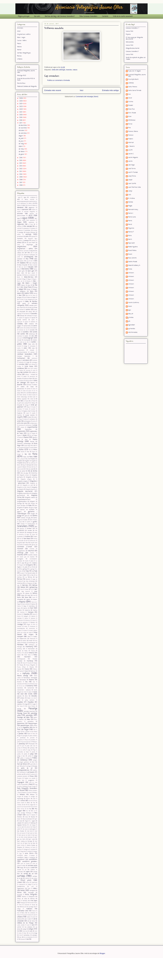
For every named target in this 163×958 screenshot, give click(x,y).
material (33, 616)
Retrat (19, 50)
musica (19, 669)
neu (26, 682)
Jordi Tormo (131, 169)
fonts (18, 465)
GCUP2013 (31, 510)
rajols (34, 786)
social (32, 868)
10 (33, 204)
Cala (22, 299)
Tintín (28, 903)
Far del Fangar (33, 435)
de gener (22, 154)
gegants (19, 512)
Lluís (129, 195)
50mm (34, 205)
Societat (19, 870)
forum (24, 467)
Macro (19, 44)
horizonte (21, 541)
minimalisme (21, 628)
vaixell (33, 917)
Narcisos (32, 671)
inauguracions (21, 551)
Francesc (130, 135)
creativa (21, 370)
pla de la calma (21, 750)
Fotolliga (19, 503)
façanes (19, 435)
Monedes (24, 643)
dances (18, 377)
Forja (24, 465)
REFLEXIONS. (130, 42)
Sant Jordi (31, 839)
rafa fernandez (132, 332)
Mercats (32, 622)
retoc (34, 799)
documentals (20, 389)
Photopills (34, 742)
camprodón (22, 312)
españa (33, 413)
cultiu (34, 370)
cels (32, 336)
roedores (33, 815)
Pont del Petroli (22, 764)
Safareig (33, 823)
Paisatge (33, 708)
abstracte (25, 210)
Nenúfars (19, 682)
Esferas (19, 411)
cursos (19, 375)
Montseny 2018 (21, 649)
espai (27, 413)
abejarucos (31, 207)
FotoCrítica (34, 473)
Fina (129, 128)
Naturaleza (23, 680)
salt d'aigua (32, 825)
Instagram (20, 559)
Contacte (105, 16)
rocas (27, 815)
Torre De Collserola (24, 905)
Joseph (130, 180)
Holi (20, 539)
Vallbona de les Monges (25, 923)
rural (20, 821)
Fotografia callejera (22, 481)
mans (18, 608)
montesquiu (31, 645)
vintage (35, 933)
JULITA (130, 150)
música (26, 669)
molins (24, 641)
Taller (29, 888)
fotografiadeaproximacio (23, 499)
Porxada (35, 766)
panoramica (20, 724)
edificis (25, 393)
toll (32, 903)
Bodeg (35, 287)
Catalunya (32, 334)
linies (21, 589)
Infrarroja (20, 553)
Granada (23, 524)
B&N (35, 261)
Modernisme (22, 639)
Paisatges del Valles (23, 717)
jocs (28, 563)
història (27, 537)
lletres (35, 593)
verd (33, 925)
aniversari (20, 236)
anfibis (19, 234)
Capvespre (19, 322)
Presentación (23, 772)
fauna (26, 437)
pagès (34, 704)
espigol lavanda (30, 415)
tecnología (19, 895)
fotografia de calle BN (29, 485)
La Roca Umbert (22, 575)
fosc (35, 467)
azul (28, 261)
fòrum (29, 467)
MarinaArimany (133, 210)
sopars (28, 872)
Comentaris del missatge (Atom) (87, 96)
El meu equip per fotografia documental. (134, 38)
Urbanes (19, 59)
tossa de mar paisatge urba (29, 907)
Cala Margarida (29, 299)
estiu (34, 421)
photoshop (22, 744)
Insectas (32, 553)
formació (29, 465)
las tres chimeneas (29, 581)
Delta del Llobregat (58, 70)
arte (31, 253)
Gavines (22, 510)
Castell (18, 332)
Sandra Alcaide (132, 262)
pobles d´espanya (25, 758)
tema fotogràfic (31, 894)
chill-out (19, 338)
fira (28, 452)
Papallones (26, 728)
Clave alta (31, 344)
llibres (23, 595)
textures (25, 901)
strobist (19, 882)
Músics (35, 669)
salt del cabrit (20, 827)
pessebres (32, 740)
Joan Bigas (131, 165)
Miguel (28, 624)
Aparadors (20, 239)
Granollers (22, 526)
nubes (29, 692)
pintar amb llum (31, 746)
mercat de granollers (22, 622)
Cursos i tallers (22, 41)
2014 (21, 163)
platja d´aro (21, 756)
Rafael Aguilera (133, 247)
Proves (32, 776)
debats (25, 377)
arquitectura (21, 246)
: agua (18, 197)
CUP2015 (34, 372)
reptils (28, 799)
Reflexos (32, 795)
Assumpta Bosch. (133, 79)
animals (28, 234)
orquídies (19, 704)
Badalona (22, 263)
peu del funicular (26, 742)
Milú (34, 624)
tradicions (29, 909)
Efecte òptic (32, 397)
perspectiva (20, 740)
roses (18, 819)
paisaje (19, 709)
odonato (19, 696)
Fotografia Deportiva (31, 489)
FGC (30, 450)
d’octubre (22, 131)
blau (29, 285)
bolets (27, 293)
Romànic (19, 817)
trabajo (18, 909)
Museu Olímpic (21, 667)
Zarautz (23, 939)
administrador (21, 216)
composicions (20, 350)
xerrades (34, 935)
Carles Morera (132, 87)
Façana (33, 433)
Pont (33, 762)
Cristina (130, 102)
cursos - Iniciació (30, 374)
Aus (27, 259)
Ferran (130, 124)
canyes (35, 316)
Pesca (26, 740)
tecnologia (31, 893)
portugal (29, 766)
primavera (31, 772)
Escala (33, 407)
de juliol (21, 138)
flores (24, 457)
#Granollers (23, 203)
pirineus (32, 748)
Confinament (21, 358)
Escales (26, 409)
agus (24, 218)
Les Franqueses (29, 583)
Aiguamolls (20, 224)
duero (29, 391)
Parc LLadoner (25, 732)
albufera (19, 226)
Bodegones (23, 291)
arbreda (34, 241)
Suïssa (27, 882)
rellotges (33, 797)
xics (20, 937)
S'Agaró (26, 821)
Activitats (20, 28)
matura (26, 618)
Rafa (30, 784)
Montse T (131, 232)
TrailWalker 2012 (22, 911)
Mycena (128, 34)
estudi (35, 425)
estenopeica (27, 421)
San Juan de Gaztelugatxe (29, 829)
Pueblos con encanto (30, 778)
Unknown (131, 273)
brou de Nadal (31, 297)
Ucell (34, 915)
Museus (32, 667)
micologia (20, 624)
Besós (18, 277)
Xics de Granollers (28, 937)
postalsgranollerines (23, 770)
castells (22, 334)
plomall (30, 756)
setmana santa (32, 866)
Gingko (33, 514)
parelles (21, 734)
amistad (35, 230)
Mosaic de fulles (22, 651)
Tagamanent (20, 888)
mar (31, 608)
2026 (21, 98)
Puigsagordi (20, 782)
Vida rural (25, 931)
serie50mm (33, 859)
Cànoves (22, 316)
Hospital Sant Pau (22, 543)
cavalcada (19, 336)
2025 (21, 101)
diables (23, 387)
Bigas (24, 279)
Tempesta (32, 897)
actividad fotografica (29, 212)
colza (33, 348)
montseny (29, 646)
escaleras (19, 409)
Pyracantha (24, 784)
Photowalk (32, 744)
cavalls (26, 336)
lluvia (33, 597)
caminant (21, 310)
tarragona (32, 890)
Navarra (31, 680)
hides (28, 534)
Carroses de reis (23, 330)
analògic (21, 232)
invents (26, 561)
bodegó (21, 289)
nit (36, 684)
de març (21, 149)
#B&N (18, 199)
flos (27, 459)
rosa (26, 817)
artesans (32, 255)
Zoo (27, 939)
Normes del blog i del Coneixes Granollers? (60, 16)
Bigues (29, 279)
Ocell (22, 694)
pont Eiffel (33, 764)
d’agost (21, 136)
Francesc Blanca (133, 131)
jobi (129, 321)
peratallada (22, 738)
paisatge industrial (29, 711)
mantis (25, 608)
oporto (18, 700)
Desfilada (28, 385)
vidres (20, 933)
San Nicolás (20, 831)
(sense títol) (129, 31)
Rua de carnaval (27, 819)
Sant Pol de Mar (30, 843)
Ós (30, 704)
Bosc (20, 295)
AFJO (18, 31)
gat (36, 508)
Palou (28, 719)
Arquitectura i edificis (24, 34)
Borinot (35, 293)
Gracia (35, 520)
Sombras (33, 870)
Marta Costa (132, 217)
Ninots (32, 684)
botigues (19, 297)
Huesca (27, 545)
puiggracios (31, 780)
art (26, 253)
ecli (34, 391)
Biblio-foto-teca (28, 277)
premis (35, 770)
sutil (32, 886)
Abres (18, 210)
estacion (26, 419)
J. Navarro (131, 146)
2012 (21, 169)
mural (24, 663)
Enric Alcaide (132, 113)
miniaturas (32, 626)
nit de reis (21, 686)
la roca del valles (30, 573)
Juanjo (130, 191)
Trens (23, 913)
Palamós (21, 719)
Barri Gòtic (20, 273)
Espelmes (19, 415)
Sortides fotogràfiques (24, 53)
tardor (22, 890)
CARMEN (131, 83)
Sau (18, 851)
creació (35, 368)
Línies (26, 589)
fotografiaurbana (22, 501)
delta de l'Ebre (28, 379)
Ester (130, 117)
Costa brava (29, 366)
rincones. (19, 805)
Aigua (19, 222)
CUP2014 (25, 373)
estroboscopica (33, 423)
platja (32, 754)
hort (27, 541)
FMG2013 (19, 461)
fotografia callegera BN (28, 479)
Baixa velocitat (33, 265)
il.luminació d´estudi (24, 547)
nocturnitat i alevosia (24, 690)
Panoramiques (32, 724)
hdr (36, 530)
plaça (29, 750)
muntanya (30, 661)
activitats (20, 214)
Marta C (130, 213)
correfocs (22, 364)
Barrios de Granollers (29, 275)
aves (35, 259)
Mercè (130, 225)
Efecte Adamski (33, 393)
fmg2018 (33, 461)
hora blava (27, 539)
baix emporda (33, 263)
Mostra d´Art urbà (21, 653)
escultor (33, 409)
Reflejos (35, 792)
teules (18, 901)
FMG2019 (19, 463)
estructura (21, 425)
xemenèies (27, 935)
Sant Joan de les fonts (24, 835)
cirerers (35, 340)
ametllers (28, 230)
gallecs (26, 508)
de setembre (23, 133)
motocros (31, 653)
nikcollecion (20, 684)
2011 (20, 171)
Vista (20, 935)
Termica (32, 899)
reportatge (20, 799)
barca (18, 269)
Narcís (130, 239)
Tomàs (130, 269)
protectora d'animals (22, 776)
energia (27, 405)
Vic (18, 931)
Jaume (130, 161)
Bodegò (28, 289)
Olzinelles (34, 696)
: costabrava (32, 197)
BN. (18, 287)
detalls (35, 385)
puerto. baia (20, 780)
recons (29, 792)
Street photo (25, 880)
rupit (35, 819)
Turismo (24, 915)
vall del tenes (31, 921)
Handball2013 (20, 530)
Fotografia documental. (132, 48)
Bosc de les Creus (31, 295)
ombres (22, 698)
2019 (21, 117)
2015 (21, 161)
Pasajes (19, 736)
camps (30, 312)
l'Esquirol (21, 565)
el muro (26, 401)
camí (26, 308)
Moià (18, 641)
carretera (28, 328)
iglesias (33, 545)
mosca (33, 651)
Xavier (130, 306)
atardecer (19, 259)
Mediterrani (20, 620)
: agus (24, 197)
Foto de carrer (21, 471)
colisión (19, 346)
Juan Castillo (132, 184)
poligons (35, 760)
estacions (32, 419)
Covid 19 (30, 368)
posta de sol (26, 768)
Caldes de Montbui (31, 302)
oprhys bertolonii (29, 700)
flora (34, 454)
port (18, 766)
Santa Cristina (20, 845)
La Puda (34, 571)
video (31, 931)
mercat (34, 620)
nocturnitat (31, 688)
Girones (23, 518)
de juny (21, 141)
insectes (69, 70)
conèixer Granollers (24, 354)
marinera (22, 612)
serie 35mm (29, 853)
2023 (21, 107)
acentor (19, 212)
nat (18, 674)
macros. (19, 606)
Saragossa (26, 849)
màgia (24, 606)
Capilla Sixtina (22, 320)
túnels (18, 915)
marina (35, 610)
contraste (35, 360)
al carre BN (32, 224)
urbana (20, 917)
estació (29, 417)
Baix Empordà (23, 265)
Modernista (32, 639)
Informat (131, 143)
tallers (35, 889)
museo (35, 663)
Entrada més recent (52, 90)
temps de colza (22, 899)
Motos (35, 655)
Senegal (35, 851)
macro (22, 601)
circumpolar (27, 340)
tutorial (30, 915)
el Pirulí (33, 401)
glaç (29, 518)
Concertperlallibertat (22, 352)
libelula (23, 587)
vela (28, 925)
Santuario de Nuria (30, 847)
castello (35, 332)
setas (23, 866)
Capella (20, 318)
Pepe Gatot (131, 243)
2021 (21, 112)
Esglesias (19, 413)
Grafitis (29, 522)
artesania (26, 255)
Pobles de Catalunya (27, 759)
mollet (30, 641)
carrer (35, 326)
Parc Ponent (34, 732)
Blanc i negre (21, 38)
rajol (30, 786)
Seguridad (23, 851)
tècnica (19, 893)
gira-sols (27, 516)
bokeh (19, 293)
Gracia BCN (21, 522)
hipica (33, 534)
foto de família (32, 471)
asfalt (18, 257)
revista (30, 801)
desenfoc (19, 385)
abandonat (20, 208)
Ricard (130, 254)
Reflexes (22, 795)
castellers (26, 332)
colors (25, 348)
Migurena (131, 228)
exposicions (21, 431)
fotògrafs (32, 501)
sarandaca (33, 849)
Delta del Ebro (28, 381)
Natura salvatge (22, 676)
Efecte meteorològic (22, 397)
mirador (25, 630)
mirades (19, 630)
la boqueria (29, 565)
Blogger (102, 953)
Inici (81, 90)
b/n (31, 261)
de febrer (22, 152)
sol (25, 870)
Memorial (27, 620)
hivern (35, 537)
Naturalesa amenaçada (30, 678)
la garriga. (31, 569)
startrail (27, 878)
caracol (26, 322)
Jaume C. (131, 154)
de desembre (23, 125)
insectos (32, 557)
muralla (30, 663)
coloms (19, 348)
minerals (19, 626)
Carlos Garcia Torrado (134, 91)
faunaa (32, 441)
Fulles (30, 506)
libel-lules (25, 585)
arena (18, 245)
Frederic (130, 139)
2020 (21, 115)
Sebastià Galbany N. (134, 265)
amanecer (33, 228)
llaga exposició (25, 591)
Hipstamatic (20, 537)
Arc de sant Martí (30, 243)
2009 (21, 177)
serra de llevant (25, 864)
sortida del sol (29, 874)
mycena (21, 671)
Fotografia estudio (24, 475)
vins (30, 933)
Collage (25, 346)
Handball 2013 (31, 528)
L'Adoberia (34, 563)
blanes (23, 285)
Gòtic (31, 520)
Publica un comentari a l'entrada (58, 80)
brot (25, 297)
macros (33, 604)
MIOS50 (130, 202)
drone (24, 391)
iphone (32, 561)
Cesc (129, 94)
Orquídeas (31, 702)
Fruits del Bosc (21, 506)
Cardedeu (20, 324)
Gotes (26, 520)
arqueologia (30, 245)
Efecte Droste (32, 395)
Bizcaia (29, 281)
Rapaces (24, 792)
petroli (18, 742)
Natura (19, 47)
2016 (21, 158)
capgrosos (26, 318)
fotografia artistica (31, 477)
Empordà (19, 405)
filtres (35, 450)
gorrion (21, 520)
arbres (19, 243)
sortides (21, 876)
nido (34, 682)
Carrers (22, 328)
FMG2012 (32, 459)
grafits (35, 522)
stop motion (34, 878)
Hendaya (29, 532)
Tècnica (19, 56)
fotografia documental (24, 491)
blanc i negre (31, 283)
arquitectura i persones (23, 251)
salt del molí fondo (31, 827)
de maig (21, 144)
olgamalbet (131, 325)
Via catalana (28, 927)
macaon (35, 599)
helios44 (22, 532)
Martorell (19, 614)
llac (32, 589)
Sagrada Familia (21, 825)
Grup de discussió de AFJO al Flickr (26, 79)
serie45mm (20, 860)
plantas (19, 754)
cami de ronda (33, 308)
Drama (18, 391)
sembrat (30, 851)
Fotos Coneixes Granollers (88, 16)
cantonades (29, 316)
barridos (19, 275)
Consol (130, 98)
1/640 (30, 203)
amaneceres (20, 230)
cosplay (19, 366)
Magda (130, 206)
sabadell (19, 823)
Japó (23, 563)
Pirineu (25, 748)
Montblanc (20, 645)
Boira (31, 291)
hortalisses (32, 541)
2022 (21, 109)
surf (34, 884)
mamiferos (32, 606)
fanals (25, 435)
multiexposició (21, 659)
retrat (23, 801)
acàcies (34, 210)
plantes (25, 754)
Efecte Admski (23, 395)
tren (18, 913)
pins (23, 746)
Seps (20, 853)
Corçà (27, 362)
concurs (32, 352)
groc (36, 526)
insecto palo (23, 557)
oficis (26, 696)
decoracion (32, 377)
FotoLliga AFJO (21, 76)
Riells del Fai (31, 803)
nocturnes (20, 688)
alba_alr (130, 314)
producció (33, 774)
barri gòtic (22, 271)
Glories (35, 518)
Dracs (34, 389)
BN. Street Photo (26, 287)
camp (35, 310)
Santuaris (19, 849)
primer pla (20, 774)
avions (22, 261)
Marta (130, 221)
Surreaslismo (21, 886)
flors (31, 457)
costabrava (20, 368)
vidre (36, 931)
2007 (21, 183)
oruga (26, 704)
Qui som (37, 16)
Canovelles (34, 314)
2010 (21, 174)
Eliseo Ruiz (131, 109)
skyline (27, 868)
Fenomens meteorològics (24, 443)
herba (36, 532)
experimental (32, 427)
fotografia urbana (30, 497)
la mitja (26, 571)
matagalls (26, 616)
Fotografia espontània (23, 493)
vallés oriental (21, 925)
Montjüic (19, 647)
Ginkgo (19, 516)
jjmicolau (130, 318)
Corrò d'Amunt (32, 364)
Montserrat (31, 649)
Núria (130, 236)
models (35, 637)
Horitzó (35, 539)
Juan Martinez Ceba (134, 187)
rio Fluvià (24, 807)
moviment (27, 657)
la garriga (24, 569)
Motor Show (27, 655)
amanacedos (26, 228)
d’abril (21, 146)
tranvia (34, 911)
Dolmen (29, 389)
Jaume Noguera (133, 158)
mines (25, 626)
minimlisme (32, 628)
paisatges (29, 715)
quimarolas (131, 329)
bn (33, 285)
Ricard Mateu (132, 251)
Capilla (33, 318)
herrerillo (21, 534)
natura (75, 70)
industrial (31, 551)
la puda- (22, 573)
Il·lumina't (20, 549)
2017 (21, 123)
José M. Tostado (133, 172)
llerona (27, 593)
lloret (28, 595)
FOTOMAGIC (131, 120)
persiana (32, 738)
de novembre (23, 128)
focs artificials (32, 463)
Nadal (26, 671)
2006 (21, 185)
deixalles (19, 379)
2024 (21, 104)
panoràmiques (25, 726)
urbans (28, 917)
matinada (19, 618)
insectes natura (32, 555)
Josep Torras (132, 176)
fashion (20, 437)
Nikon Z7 (27, 684)
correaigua (34, 362)
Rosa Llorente (132, 258)
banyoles (31, 267)
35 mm (29, 205)
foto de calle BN (21, 469)
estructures (28, 425)
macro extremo (25, 604)
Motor (19, 655)
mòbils (29, 637)
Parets (29, 734)
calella (24, 303)
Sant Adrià (30, 831)
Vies (25, 933)
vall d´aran (27, 919)
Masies (19, 616)
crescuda (28, 370)
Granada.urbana (31, 524)
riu (30, 809)
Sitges (21, 868)
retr (18, 801)
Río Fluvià (31, 807)
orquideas (20, 702)
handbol (30, 530)
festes (21, 449)
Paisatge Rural (22, 713)
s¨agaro (32, 821)
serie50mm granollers (29, 862)
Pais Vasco (20, 706)
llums (19, 597)
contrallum (26, 360)
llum (34, 595)
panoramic (31, 721)
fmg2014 (27, 461)
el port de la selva (22, 403)
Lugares (28, 599)
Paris (34, 734)
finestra (22, 452)
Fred (26, 503)
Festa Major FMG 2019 (30, 446)
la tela (31, 575)
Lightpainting (33, 587)
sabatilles (26, 823)
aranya (26, 241)
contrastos (21, 362)
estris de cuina (21, 423)
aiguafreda (31, 222)
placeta (33, 752)
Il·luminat (32, 549)
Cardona (31, 324)
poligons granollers (24, 762)
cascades (32, 330)
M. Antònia (131, 198)
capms (33, 320)
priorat (27, 774)
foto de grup (24, 473)
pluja (35, 756)
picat (18, 746)
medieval (33, 618)
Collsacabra (32, 346)
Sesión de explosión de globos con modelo (136, 58)
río (24, 805)
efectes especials (22, 399)
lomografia (20, 599)
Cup (18, 373)
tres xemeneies (32, 913)
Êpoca (28, 407)
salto (18, 829)
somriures (20, 872)
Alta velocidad (27, 226)
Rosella (33, 817)
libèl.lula (34, 585)
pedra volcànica (33, 736)
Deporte (32, 383)
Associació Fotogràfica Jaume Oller (26, 71)
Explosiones (28, 429)
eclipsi (19, 393)
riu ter (28, 811)
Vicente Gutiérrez (133, 303)
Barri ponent (31, 273)
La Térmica (28, 577)
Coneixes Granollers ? (25, 356)
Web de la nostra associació (122, 16)
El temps (32, 403)
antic (27, 237)
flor (26, 454)
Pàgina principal (23, 16)
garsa (32, 508)
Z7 (18, 939)
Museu (21, 665)
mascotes (26, 614)
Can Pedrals (26, 314)
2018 (21, 120)
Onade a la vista (31, 698)
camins (28, 310)
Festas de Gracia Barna (31, 448)
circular (19, 340)
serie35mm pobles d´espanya (26, 855)
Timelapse (22, 903)
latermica (20, 583)
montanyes (32, 643)
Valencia (19, 919)
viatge (24, 929)
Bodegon (35, 289)
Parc (34, 728)
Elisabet (130, 105)
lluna (26, 597)
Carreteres (34, 328)
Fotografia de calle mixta (23, 487)
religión (19, 797)
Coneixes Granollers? (132, 52)
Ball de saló (22, 267)
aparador (33, 236)
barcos (35, 269)
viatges (31, 929)
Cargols (19, 326)
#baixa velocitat (29, 199)
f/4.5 (28, 433)
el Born (32, 399)
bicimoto (19, 279)
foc (25, 463)
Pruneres (19, 778)
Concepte (32, 350)
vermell (19, 927)
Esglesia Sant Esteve (29, 411)
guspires (22, 528)
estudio (22, 427)
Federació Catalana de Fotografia (27, 86)
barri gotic (31, 271)
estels (19, 421)
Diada (32, 387)
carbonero (33, 322)
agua (18, 218)
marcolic (19, 610)
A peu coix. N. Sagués (134, 71)
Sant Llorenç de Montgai (24, 841)
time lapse (33, 901)
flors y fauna (20, 459)
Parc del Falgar (23, 729)
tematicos (24, 897)
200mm (19, 205)
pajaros (35, 717)
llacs (36, 589)
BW (18, 299)
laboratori (28, 579)
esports (20, 417)
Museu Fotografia (30, 665)
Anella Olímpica (30, 232)
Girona (34, 515)
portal (23, 766)
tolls (36, 903)
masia (34, 614)
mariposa (30, 612)
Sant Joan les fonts (32, 833)
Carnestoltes (27, 326)
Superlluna (34, 882)
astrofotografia (28, 257)
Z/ (35, 937)
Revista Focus (21, 83)
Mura (18, 663)
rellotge (26, 797)
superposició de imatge (25, 884)
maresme (27, 610)
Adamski (32, 214)
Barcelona (25, 269)
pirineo (19, 748)
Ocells (30, 694)
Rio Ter (24, 809)
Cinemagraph (28, 338)
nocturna (29, 686)
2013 (21, 166)
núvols (35, 692)
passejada (25, 736)
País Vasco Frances (30, 706)
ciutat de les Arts (24, 342)
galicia (21, 508)
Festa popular (20, 448)
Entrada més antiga (110, 90)
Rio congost (31, 805)
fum (36, 506)
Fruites (33, 503)
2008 (21, 180)
